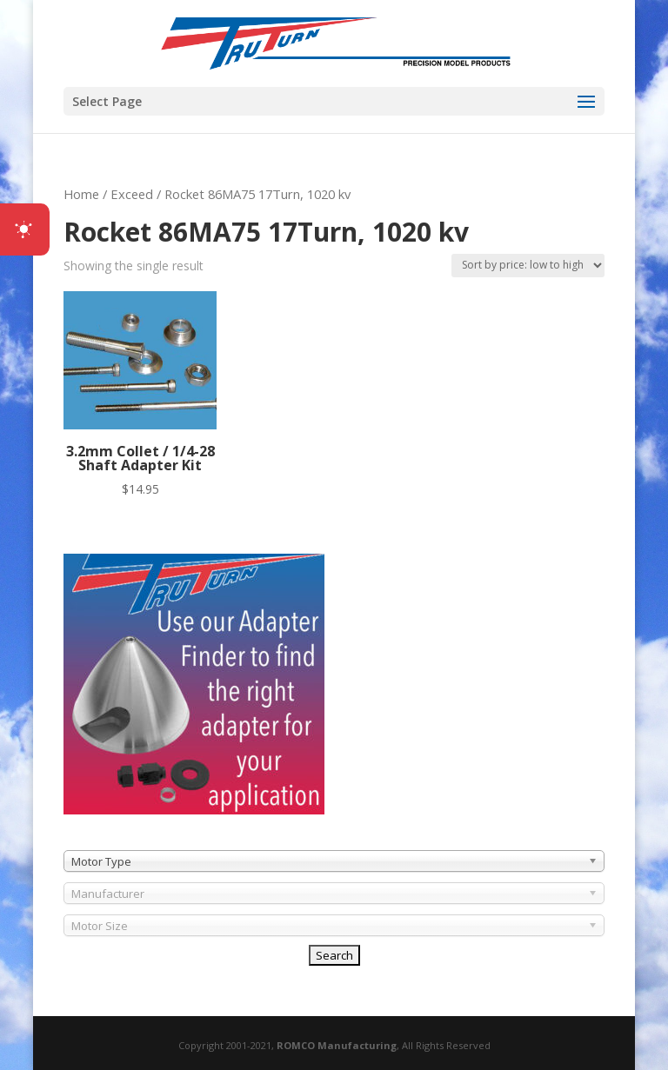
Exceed (131, 194)
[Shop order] (528, 265)
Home (81, 194)
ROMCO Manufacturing (337, 1045)
